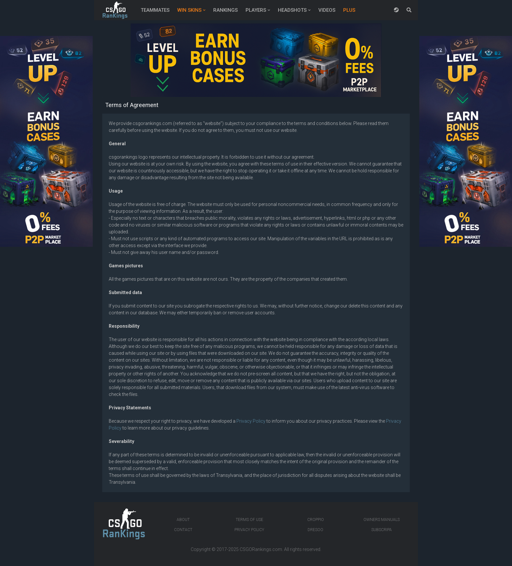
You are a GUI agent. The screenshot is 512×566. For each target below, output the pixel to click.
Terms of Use (249, 519)
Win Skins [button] (189, 10)
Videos (326, 10)
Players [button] (256, 10)
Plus (349, 10)
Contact (183, 529)
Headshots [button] (292, 10)
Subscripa (381, 529)
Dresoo (315, 529)
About (183, 519)
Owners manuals (381, 519)
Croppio (315, 519)
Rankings (225, 10)
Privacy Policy (250, 421)
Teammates (155, 10)
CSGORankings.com (261, 549)
